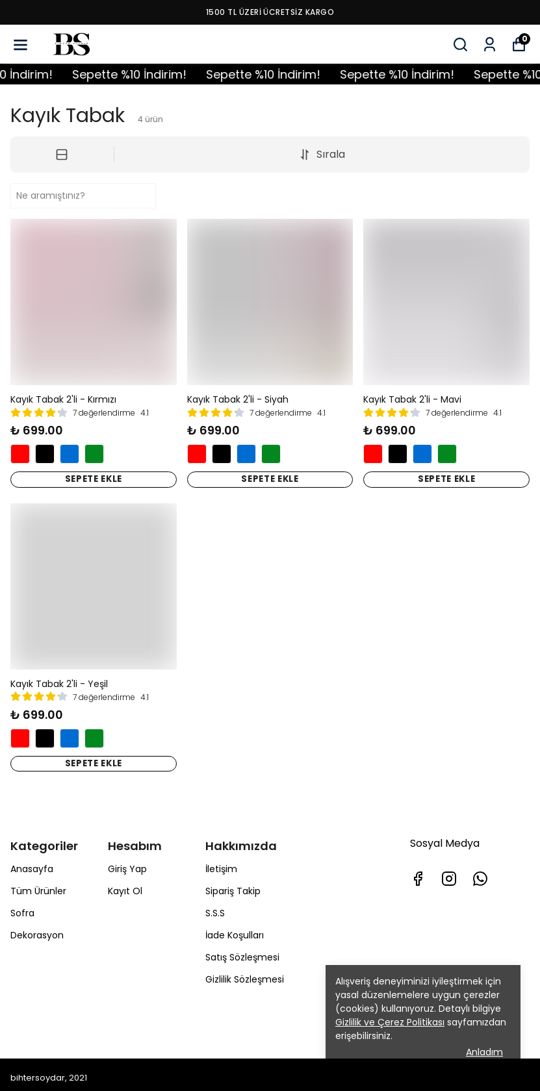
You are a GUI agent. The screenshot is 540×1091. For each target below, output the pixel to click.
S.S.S (215, 907)
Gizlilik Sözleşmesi (244, 973)
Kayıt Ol (125, 885)
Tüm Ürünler (38, 885)
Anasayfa (31, 863)
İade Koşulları (234, 929)
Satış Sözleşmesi (242, 951)
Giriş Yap (127, 863)
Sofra (22, 907)
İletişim (221, 863)
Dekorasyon (37, 929)
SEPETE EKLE (93, 477)
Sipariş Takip (233, 885)
